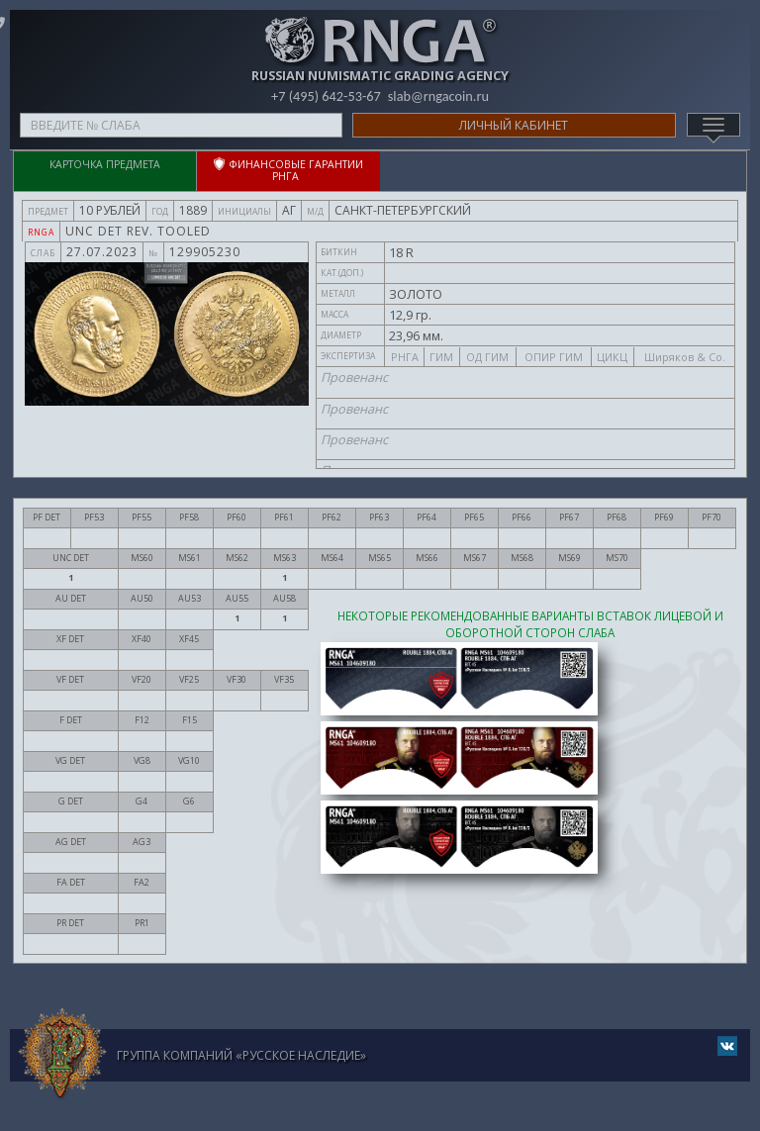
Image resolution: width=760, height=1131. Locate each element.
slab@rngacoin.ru (440, 96)
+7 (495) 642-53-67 (324, 96)
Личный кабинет (513, 125)
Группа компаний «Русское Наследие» (241, 1055)
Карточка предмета (104, 164)
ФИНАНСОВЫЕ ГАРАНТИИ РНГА (288, 170)
